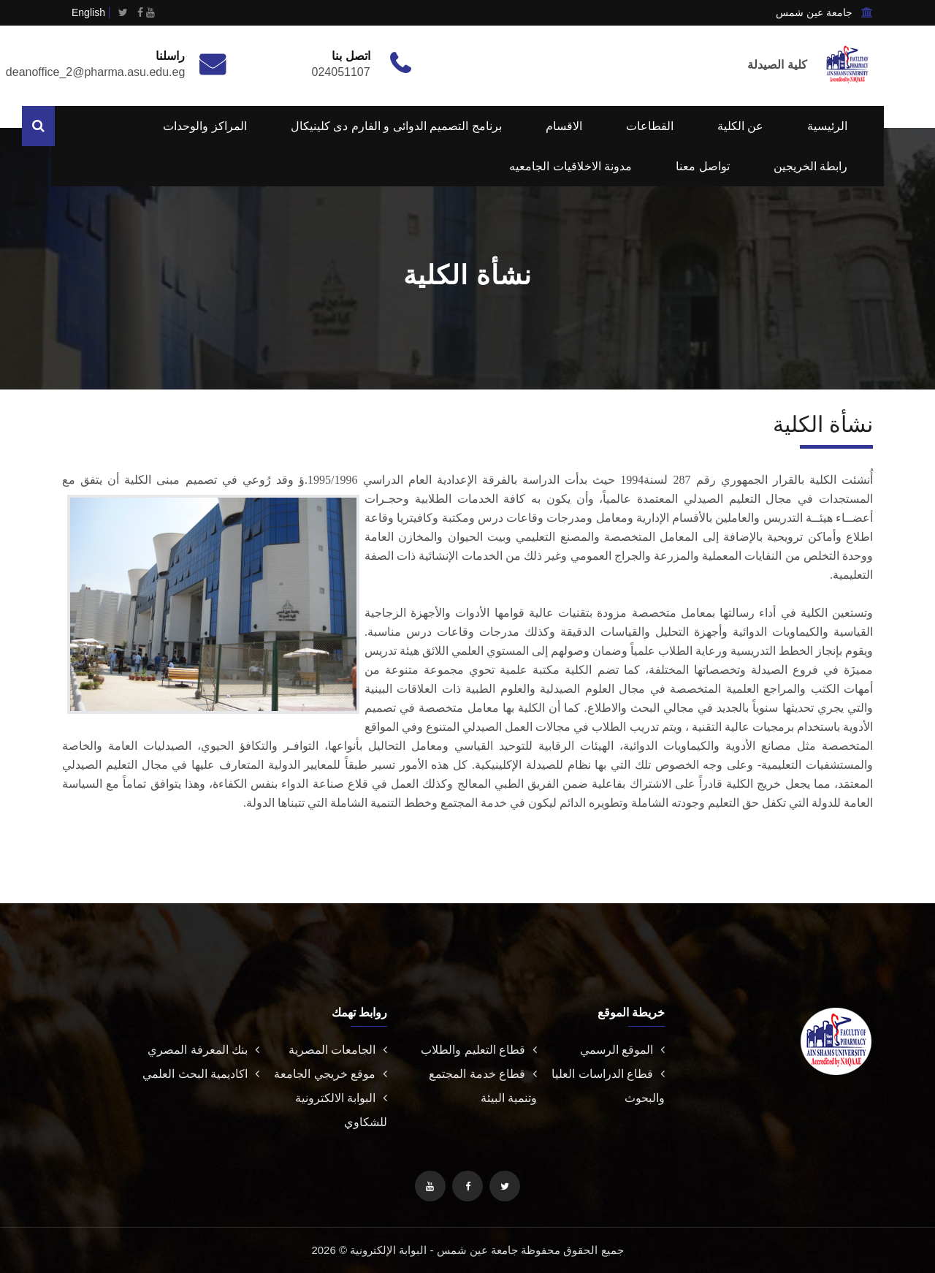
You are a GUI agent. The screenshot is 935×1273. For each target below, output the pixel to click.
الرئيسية (827, 126)
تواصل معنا (702, 166)
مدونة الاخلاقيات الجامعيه (570, 166)
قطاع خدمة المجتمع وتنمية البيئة (483, 1086)
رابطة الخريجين (810, 166)
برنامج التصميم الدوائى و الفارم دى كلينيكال (396, 126)
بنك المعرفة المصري (203, 1050)
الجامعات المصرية (338, 1050)
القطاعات (649, 126)
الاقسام (564, 126)
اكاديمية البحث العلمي (200, 1074)
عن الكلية (740, 126)
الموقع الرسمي (622, 1050)
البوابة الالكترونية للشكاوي (341, 1110)
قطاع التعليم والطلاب (479, 1050)
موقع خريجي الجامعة (330, 1074)
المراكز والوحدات (204, 126)
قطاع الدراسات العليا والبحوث (608, 1086)
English (88, 12)
